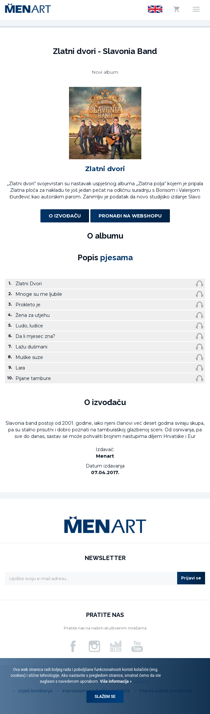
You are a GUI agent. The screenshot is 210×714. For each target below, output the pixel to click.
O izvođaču (65, 216)
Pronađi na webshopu (130, 216)
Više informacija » (115, 681)
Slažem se (105, 696)
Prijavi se (191, 577)
